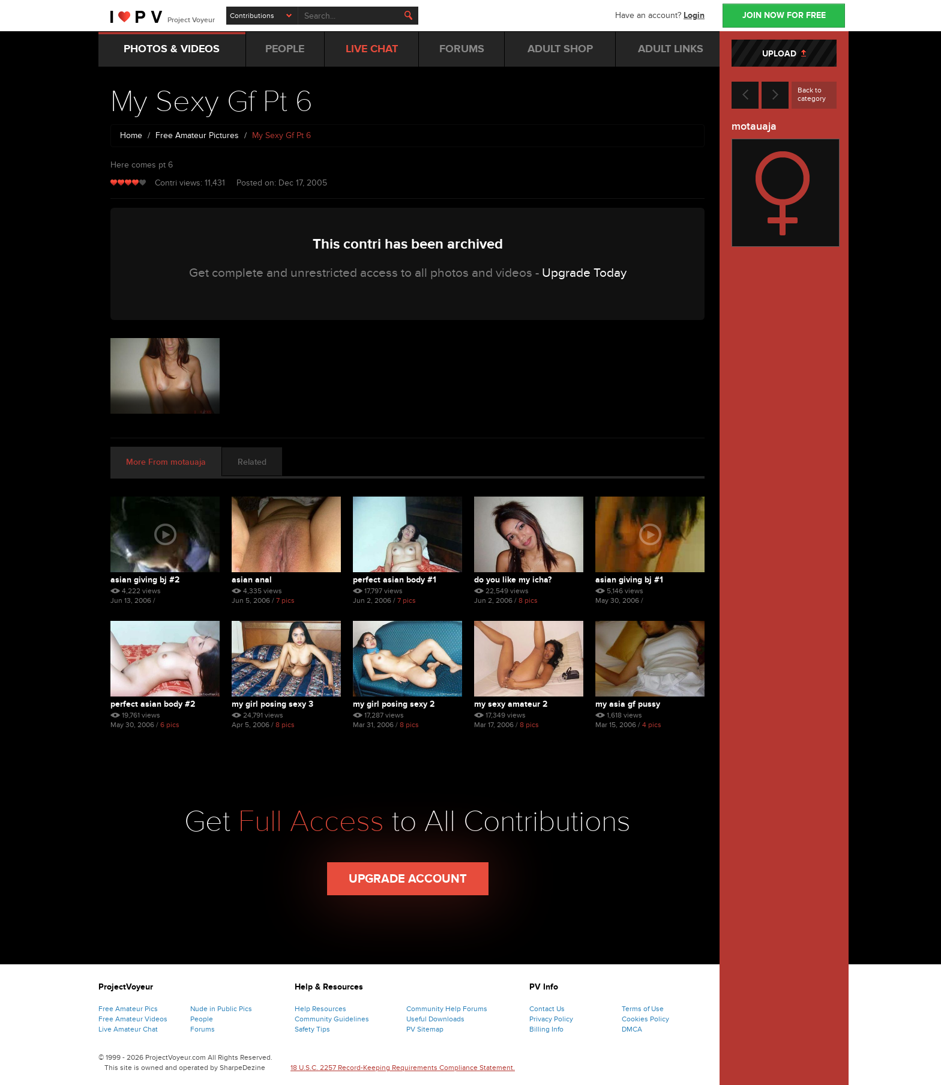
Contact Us (547, 1009)
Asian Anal (252, 579)
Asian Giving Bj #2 (144, 579)
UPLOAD (784, 54)
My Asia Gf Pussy (627, 704)
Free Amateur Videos (132, 1019)
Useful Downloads (435, 1019)
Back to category (812, 94)
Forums (202, 1029)
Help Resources (320, 1009)
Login (694, 15)
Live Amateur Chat (128, 1029)
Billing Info (546, 1029)
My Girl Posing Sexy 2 (393, 704)
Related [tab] (252, 462)
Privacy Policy (551, 1019)
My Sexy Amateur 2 (510, 704)
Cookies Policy (645, 1019)
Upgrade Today (584, 272)
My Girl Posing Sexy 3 (272, 704)
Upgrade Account (408, 879)
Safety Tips (312, 1029)
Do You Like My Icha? (513, 579)
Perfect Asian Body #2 (152, 704)
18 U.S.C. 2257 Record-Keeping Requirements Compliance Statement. (402, 1067)
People (201, 1019)
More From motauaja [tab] (166, 462)
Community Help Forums (446, 1009)
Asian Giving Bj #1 (629, 579)
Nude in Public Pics (221, 1009)
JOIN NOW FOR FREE (784, 15)
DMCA (632, 1029)
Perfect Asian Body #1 (394, 579)
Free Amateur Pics (128, 1009)
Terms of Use (643, 1009)
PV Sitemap (424, 1029)
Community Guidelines (332, 1019)
